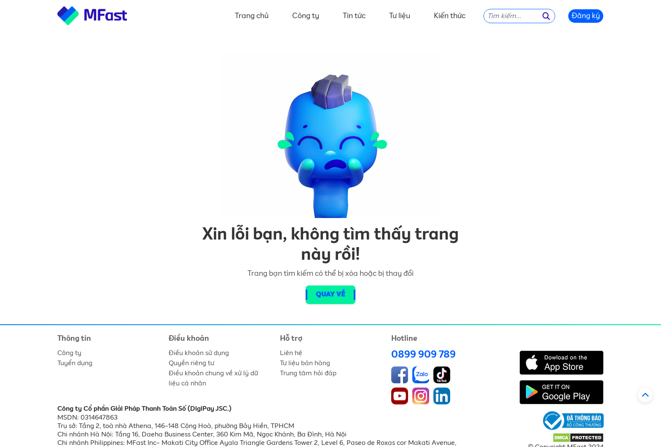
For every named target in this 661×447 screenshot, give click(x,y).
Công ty (305, 16)
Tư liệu (399, 16)
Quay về (330, 294)
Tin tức (354, 16)
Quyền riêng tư (191, 363)
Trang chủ (252, 16)
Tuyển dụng (74, 363)
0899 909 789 (423, 355)
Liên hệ (291, 353)
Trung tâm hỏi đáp (308, 373)
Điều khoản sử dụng (199, 353)
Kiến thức (449, 16)
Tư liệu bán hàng (305, 363)
